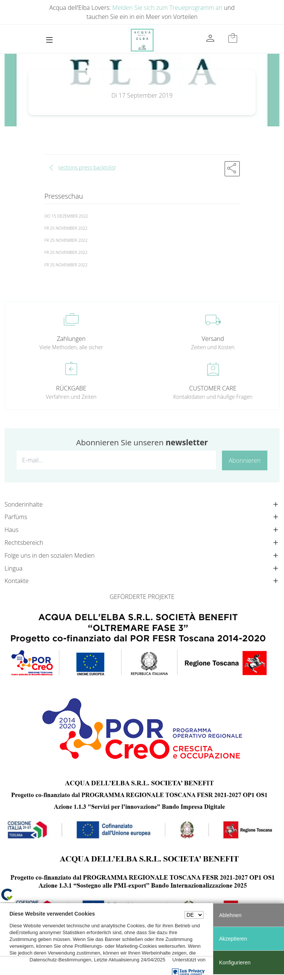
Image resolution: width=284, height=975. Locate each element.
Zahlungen (71, 338)
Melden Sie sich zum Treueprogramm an (167, 7)
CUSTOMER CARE (212, 388)
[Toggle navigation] (49, 40)
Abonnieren (245, 460)
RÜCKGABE (71, 388)
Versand (213, 338)
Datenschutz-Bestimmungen (60, 960)
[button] (232, 168)
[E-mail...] (116, 460)
